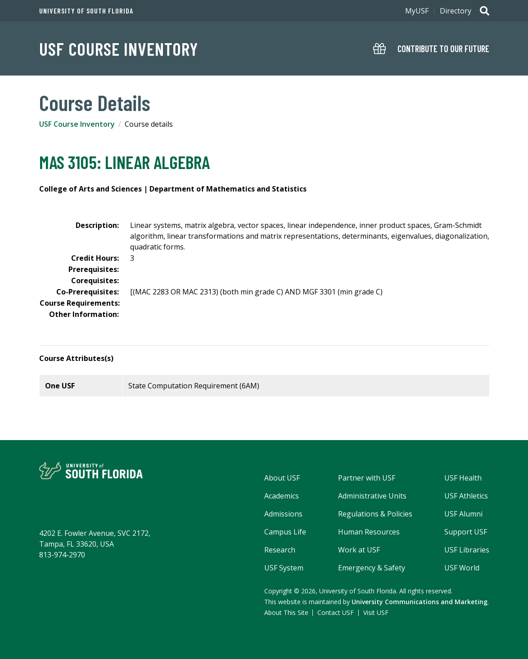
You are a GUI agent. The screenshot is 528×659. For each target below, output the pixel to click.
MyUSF (417, 10)
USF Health (463, 478)
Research (279, 550)
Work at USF (359, 550)
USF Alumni (463, 514)
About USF (282, 478)
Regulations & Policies (375, 514)
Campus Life (285, 532)
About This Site (286, 612)
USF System (283, 568)
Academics (281, 496)
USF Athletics (466, 496)
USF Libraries (466, 550)
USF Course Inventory (118, 49)
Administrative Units (372, 496)
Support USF (465, 532)
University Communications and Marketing (419, 601)
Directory (455, 10)
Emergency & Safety (371, 568)
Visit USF (375, 612)
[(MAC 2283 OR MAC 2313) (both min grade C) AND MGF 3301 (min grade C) (256, 292)
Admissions (283, 514)
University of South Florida (86, 10)
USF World (461, 568)
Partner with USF (366, 478)
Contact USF (335, 612)
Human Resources (369, 532)
